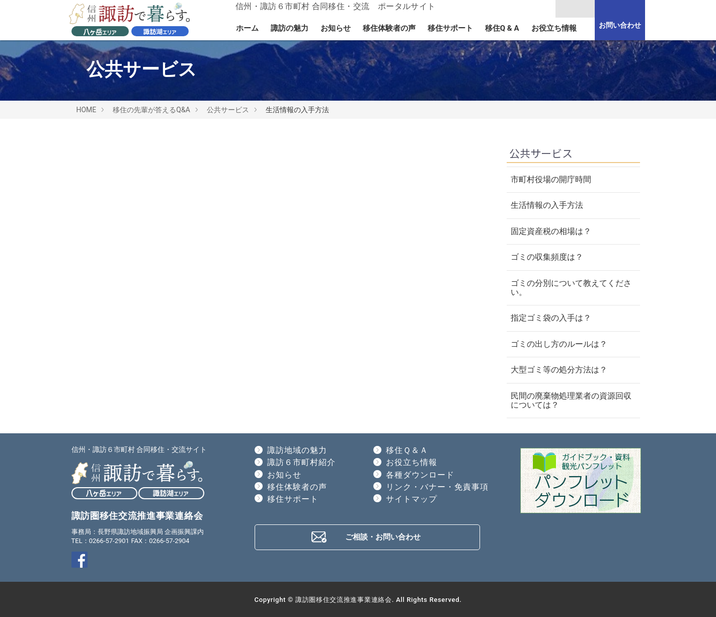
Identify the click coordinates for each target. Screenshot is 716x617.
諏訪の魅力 (289, 28)
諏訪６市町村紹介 (301, 462)
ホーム (247, 28)
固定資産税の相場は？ (551, 231)
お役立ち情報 (554, 28)
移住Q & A (502, 28)
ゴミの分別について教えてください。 (571, 287)
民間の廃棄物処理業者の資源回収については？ (571, 400)
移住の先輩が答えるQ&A (151, 110)
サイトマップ (411, 499)
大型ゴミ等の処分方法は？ (559, 369)
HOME (86, 110)
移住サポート (450, 28)
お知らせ (336, 28)
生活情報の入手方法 (547, 205)
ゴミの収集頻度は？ (547, 257)
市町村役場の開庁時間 (551, 179)
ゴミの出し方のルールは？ (559, 344)
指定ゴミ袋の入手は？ (551, 318)
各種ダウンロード (420, 475)
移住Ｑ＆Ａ (407, 450)
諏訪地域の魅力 (297, 450)
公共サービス (228, 110)
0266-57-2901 (109, 541)
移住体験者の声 (389, 28)
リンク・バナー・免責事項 (437, 487)
